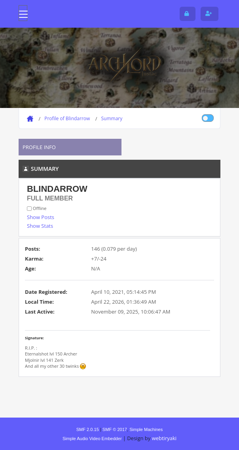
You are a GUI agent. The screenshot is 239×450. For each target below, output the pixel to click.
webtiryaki (164, 438)
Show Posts (40, 217)
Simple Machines (146, 429)
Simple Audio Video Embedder (92, 438)
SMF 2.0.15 (87, 429)
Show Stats (40, 225)
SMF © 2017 (114, 429)
